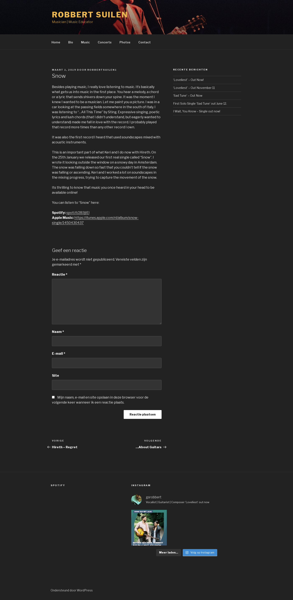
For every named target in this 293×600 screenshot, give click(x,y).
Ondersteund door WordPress (72, 590)
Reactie (59, 275)
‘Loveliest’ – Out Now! (188, 80)
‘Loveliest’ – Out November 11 (194, 88)
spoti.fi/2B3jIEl (77, 213)
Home (55, 42)
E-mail (58, 354)
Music (85, 42)
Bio (70, 42)
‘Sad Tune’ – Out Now (187, 95)
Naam (58, 332)
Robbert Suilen (90, 14)
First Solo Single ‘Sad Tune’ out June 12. (200, 103)
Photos (125, 42)
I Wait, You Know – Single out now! (196, 111)
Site (55, 376)
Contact (144, 42)
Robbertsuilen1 (102, 69)
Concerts (105, 42)
